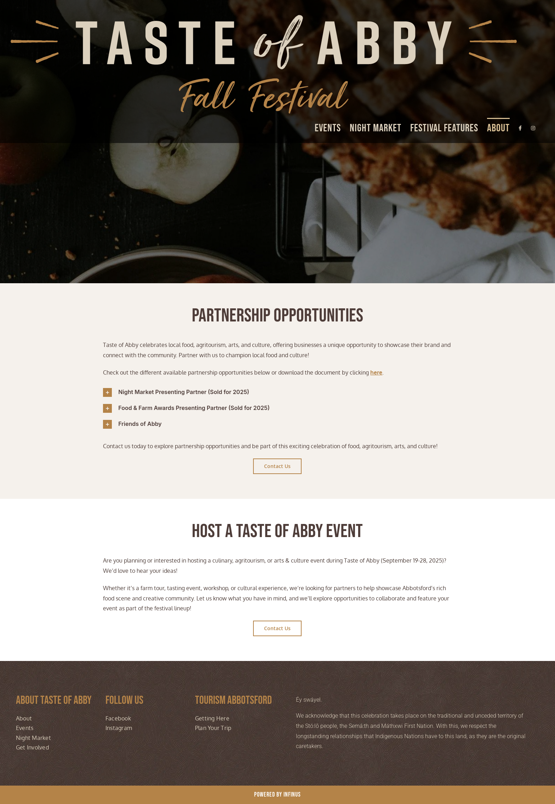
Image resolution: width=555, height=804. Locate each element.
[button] (277, 392)
